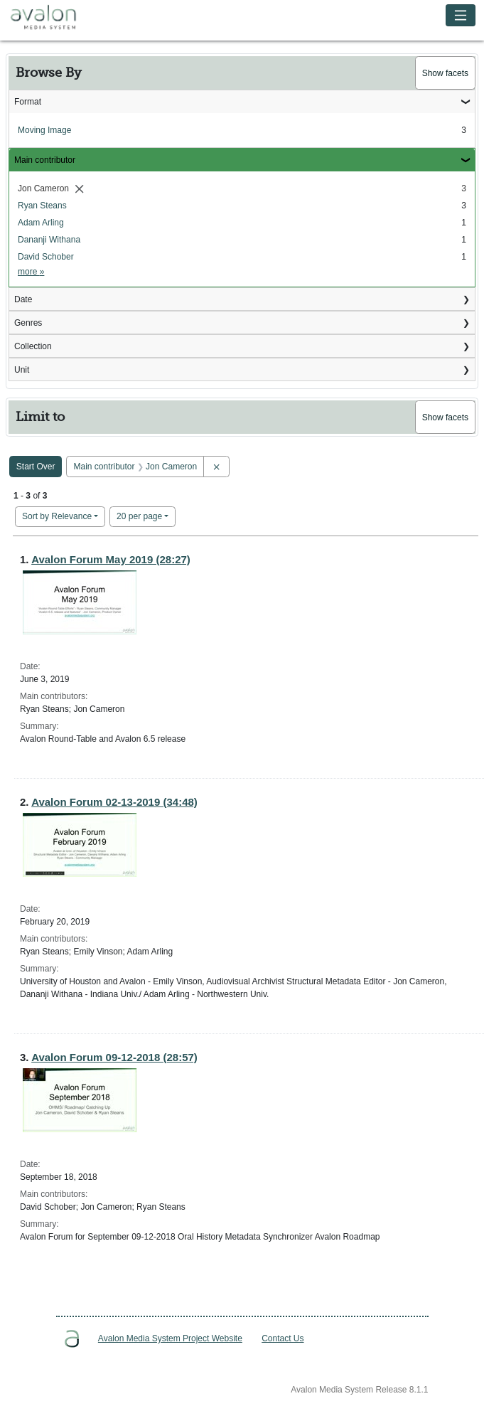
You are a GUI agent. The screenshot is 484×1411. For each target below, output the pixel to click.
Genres (28, 323)
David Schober (46, 257)
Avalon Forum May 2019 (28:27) (110, 559)
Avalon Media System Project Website (170, 1338)
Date (23, 299)
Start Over (35, 467)
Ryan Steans (42, 206)
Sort (57, 516)
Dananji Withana (49, 240)
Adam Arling (41, 223)
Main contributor (44, 160)
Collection (33, 346)
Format (27, 102)
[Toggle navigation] (461, 15)
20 (139, 515)
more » (31, 272)
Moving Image (44, 130)
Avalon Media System (53, 18)
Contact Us (282, 1338)
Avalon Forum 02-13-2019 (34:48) (114, 802)
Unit (21, 370)
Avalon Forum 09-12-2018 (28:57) (114, 1057)
